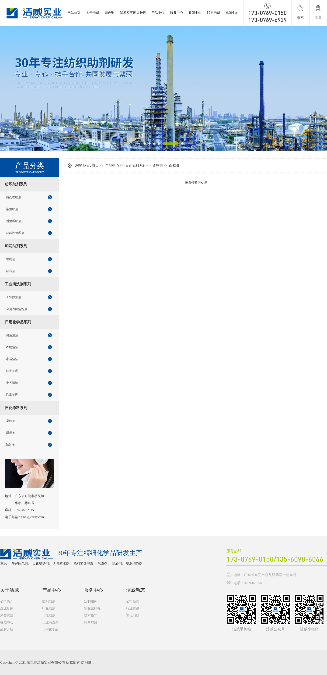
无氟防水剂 (61, 563)
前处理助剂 (13, 197)
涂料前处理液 (83, 563)
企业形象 (6, 608)
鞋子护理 (12, 371)
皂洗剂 (103, 563)
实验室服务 (92, 608)
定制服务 (90, 601)
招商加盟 (90, 622)
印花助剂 (48, 608)
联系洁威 (213, 12)
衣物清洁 (12, 347)
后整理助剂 (13, 221)
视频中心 (232, 12)
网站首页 (73, 12)
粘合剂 (10, 271)
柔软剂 (10, 421)
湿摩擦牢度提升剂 (133, 12)
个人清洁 (12, 383)
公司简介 (6, 601)
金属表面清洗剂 (16, 309)
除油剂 (10, 444)
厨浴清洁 (12, 335)
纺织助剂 (48, 601)
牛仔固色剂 (20, 563)
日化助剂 (48, 615)
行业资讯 (132, 608)
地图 (318, 17)
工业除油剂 (13, 297)
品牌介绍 (6, 629)
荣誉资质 (6, 615)
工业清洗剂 (50, 622)
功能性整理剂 (15, 233)
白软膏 (174, 165)
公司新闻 (132, 601)
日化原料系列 (135, 165)
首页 (95, 165)
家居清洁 (12, 359)
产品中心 (157, 12)
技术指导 (90, 615)
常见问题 (132, 615)
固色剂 (109, 12)
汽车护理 (12, 394)
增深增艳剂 (134, 563)
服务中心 (176, 12)
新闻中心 (195, 12)
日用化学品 (50, 629)
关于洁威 (92, 12)
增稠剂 (10, 259)
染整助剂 (12, 209)
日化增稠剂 (40, 563)
